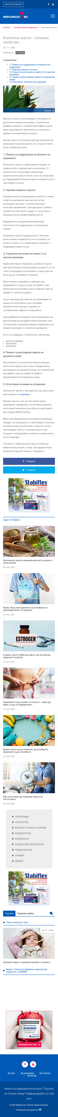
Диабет (19, 861)
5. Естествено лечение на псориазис (27, 82)
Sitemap (31, 1075)
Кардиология (23, 833)
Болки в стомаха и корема (31, 828)
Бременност (22, 839)
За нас (11, 1073)
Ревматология (23, 850)
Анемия (19, 855)
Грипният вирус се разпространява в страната (26, 962)
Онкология (21, 822)
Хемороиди (22, 816)
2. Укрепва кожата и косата (23, 69)
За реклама (27, 1073)
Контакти (45, 1073)
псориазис (24, 394)
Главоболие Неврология (29, 844)
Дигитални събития (13, 4)
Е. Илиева (20, 53)
